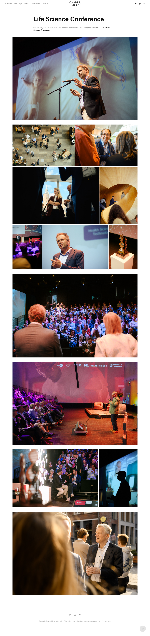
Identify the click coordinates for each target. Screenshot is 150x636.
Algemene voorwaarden (92, 621)
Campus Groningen (41, 30)
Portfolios (8, 4)
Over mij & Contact (21, 4)
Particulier (36, 4)
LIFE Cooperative (101, 27)
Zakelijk (45, 4)
